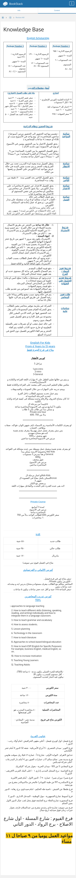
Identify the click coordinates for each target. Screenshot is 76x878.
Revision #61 (20, 17)
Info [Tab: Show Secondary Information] (19, 10)
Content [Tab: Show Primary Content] (57, 10)
